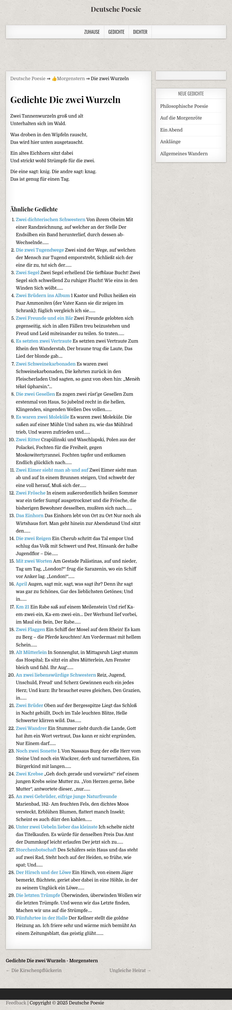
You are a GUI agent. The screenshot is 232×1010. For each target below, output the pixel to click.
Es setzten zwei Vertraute (44, 341)
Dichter (140, 31)
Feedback (16, 1003)
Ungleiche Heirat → (130, 970)
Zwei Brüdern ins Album (43, 295)
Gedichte (116, 31)
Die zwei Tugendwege (40, 250)
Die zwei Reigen (34, 538)
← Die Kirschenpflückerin (34, 970)
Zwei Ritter (28, 439)
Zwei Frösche (31, 493)
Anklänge (170, 141)
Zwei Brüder (30, 705)
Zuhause (92, 31)
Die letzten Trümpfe (38, 895)
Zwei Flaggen (31, 629)
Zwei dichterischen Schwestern (51, 219)
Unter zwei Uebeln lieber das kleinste (57, 827)
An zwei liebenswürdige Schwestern (56, 675)
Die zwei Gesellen (36, 394)
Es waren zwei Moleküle (43, 417)
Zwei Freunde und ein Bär (45, 318)
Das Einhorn (30, 515)
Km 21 (23, 607)
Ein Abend (171, 130)
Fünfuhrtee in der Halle (42, 918)
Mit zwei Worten (34, 561)
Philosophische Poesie (184, 106)
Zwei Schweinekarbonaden (46, 364)
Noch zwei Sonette (37, 751)
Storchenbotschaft (37, 850)
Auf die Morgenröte (181, 118)
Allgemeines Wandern (184, 153)
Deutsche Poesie (116, 8)
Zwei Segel (28, 272)
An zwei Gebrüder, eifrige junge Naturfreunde (66, 796)
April (22, 584)
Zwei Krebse (30, 774)
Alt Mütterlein (32, 652)
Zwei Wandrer (32, 728)
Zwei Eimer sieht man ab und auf (52, 470)
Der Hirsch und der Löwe (44, 872)
